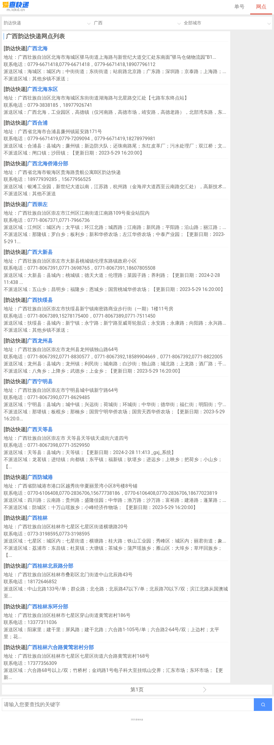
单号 (239, 7)
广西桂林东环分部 (47, 607)
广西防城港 (40, 477)
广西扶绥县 (40, 300)
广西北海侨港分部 (47, 164)
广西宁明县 (40, 381)
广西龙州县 (40, 341)
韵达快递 (12, 22)
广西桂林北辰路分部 (50, 566)
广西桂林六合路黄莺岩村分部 (60, 647)
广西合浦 (37, 123)
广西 (98, 22)
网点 (261, 7)
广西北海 (37, 48)
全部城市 (192, 22)
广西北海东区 (42, 89)
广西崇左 (37, 204)
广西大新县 (40, 252)
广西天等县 (40, 429)
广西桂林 (37, 518)
